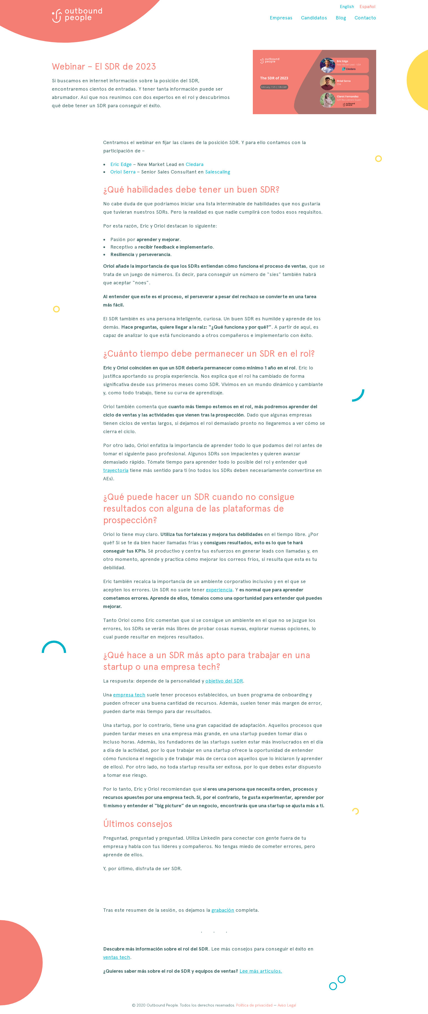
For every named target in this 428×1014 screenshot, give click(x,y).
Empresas (281, 18)
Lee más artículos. (261, 971)
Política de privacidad (254, 1005)
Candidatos (314, 18)
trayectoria (115, 470)
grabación (223, 910)
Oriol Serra (123, 172)
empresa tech (129, 695)
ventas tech (116, 957)
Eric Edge (121, 164)
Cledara (194, 164)
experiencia (219, 589)
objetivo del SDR (224, 681)
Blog (341, 18)
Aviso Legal (287, 1005)
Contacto (365, 18)
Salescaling (217, 172)
